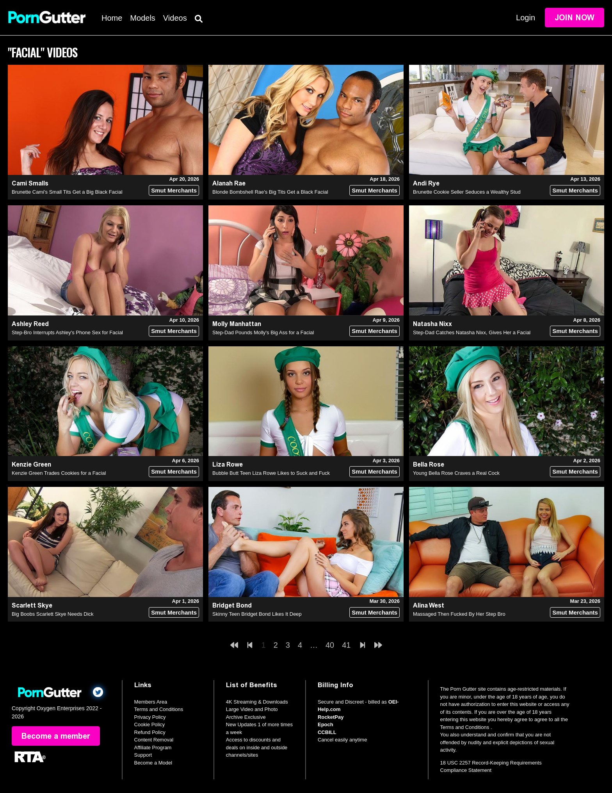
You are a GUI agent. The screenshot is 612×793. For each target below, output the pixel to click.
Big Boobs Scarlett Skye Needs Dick (53, 614)
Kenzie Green (31, 464)
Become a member (55, 736)
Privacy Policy (150, 717)
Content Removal (153, 740)
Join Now (574, 17)
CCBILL (327, 732)
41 (346, 645)
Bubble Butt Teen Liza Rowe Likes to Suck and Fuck (271, 473)
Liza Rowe (227, 464)
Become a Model (153, 763)
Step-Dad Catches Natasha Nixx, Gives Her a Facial (471, 332)
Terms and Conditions (158, 709)
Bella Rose (428, 464)
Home (111, 18)
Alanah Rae (229, 183)
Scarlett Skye (32, 605)
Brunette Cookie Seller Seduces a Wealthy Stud (467, 192)
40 (330, 645)
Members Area (150, 702)
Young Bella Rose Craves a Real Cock (456, 473)
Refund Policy (149, 732)
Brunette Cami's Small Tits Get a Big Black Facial (67, 192)
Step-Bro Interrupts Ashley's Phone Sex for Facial (67, 332)
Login (525, 17)
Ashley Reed (30, 324)
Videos (175, 18)
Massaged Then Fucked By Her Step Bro (459, 614)
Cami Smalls (30, 183)
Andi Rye (426, 183)
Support (143, 755)
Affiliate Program (153, 747)
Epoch (325, 724)
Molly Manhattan (236, 324)
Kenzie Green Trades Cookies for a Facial (59, 473)
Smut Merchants (174, 190)
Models (142, 18)
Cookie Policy (149, 724)
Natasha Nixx (432, 324)
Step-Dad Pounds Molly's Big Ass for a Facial (263, 332)
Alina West (428, 605)
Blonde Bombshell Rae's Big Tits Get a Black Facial (270, 192)
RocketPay (330, 717)
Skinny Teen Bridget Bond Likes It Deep (257, 614)
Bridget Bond (232, 605)
